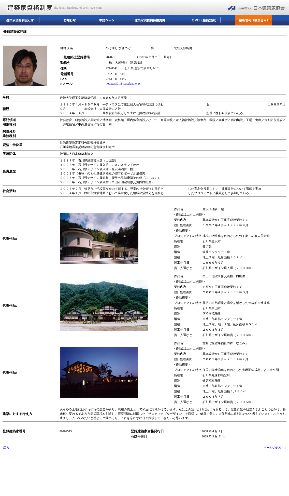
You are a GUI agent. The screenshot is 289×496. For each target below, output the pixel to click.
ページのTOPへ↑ (275, 447)
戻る (6, 447)
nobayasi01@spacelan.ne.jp (123, 83)
